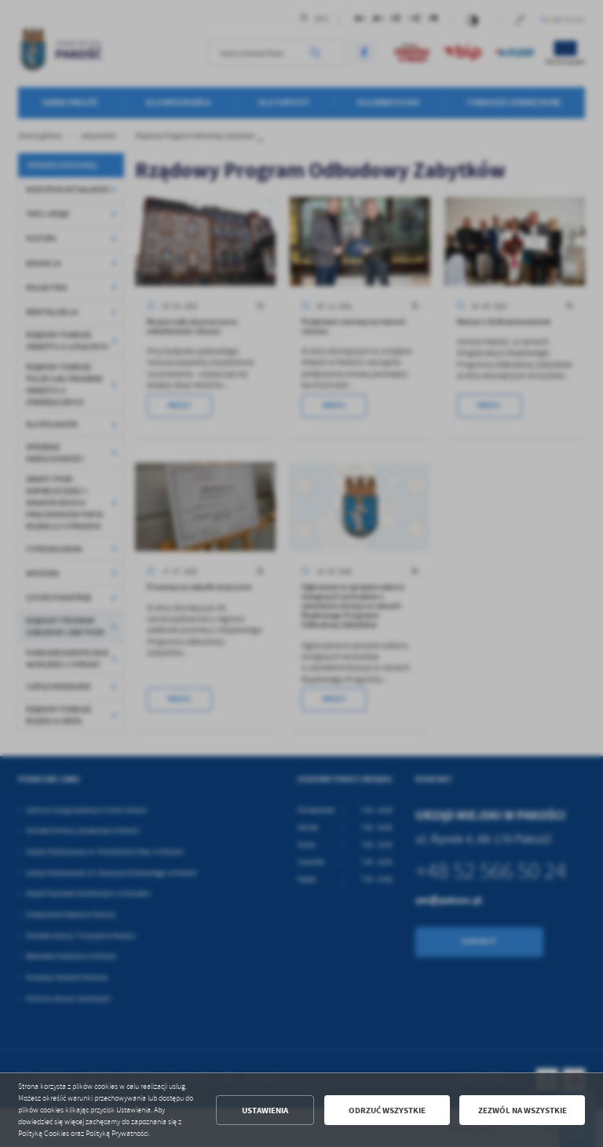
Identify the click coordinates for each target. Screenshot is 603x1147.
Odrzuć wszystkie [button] (387, 1110)
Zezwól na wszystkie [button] (522, 1110)
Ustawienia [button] (265, 1110)
